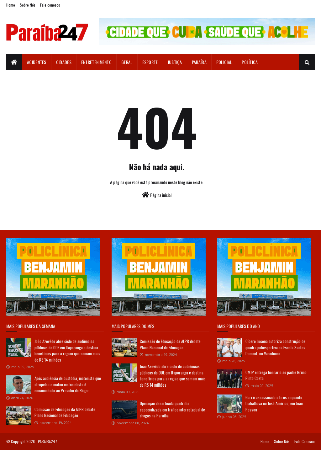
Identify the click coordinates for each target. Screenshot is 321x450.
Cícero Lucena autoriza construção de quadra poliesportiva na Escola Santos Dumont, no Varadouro (275, 347)
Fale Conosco (304, 441)
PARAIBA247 (47, 441)
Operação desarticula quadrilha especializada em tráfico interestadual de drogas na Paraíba (172, 409)
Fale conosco (50, 5)
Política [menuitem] (250, 62)
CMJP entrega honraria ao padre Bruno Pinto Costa (276, 375)
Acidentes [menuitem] (36, 62)
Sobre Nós (27, 5)
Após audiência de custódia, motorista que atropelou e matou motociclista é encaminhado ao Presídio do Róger (67, 384)
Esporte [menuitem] (150, 62)
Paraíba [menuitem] (199, 62)
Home (10, 5)
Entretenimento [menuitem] (96, 62)
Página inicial (156, 195)
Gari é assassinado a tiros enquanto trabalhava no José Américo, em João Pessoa (274, 403)
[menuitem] (14, 62)
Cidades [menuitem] (63, 62)
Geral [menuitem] (127, 62)
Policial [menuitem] (224, 62)
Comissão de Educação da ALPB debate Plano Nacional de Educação (64, 412)
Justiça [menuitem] (175, 62)
